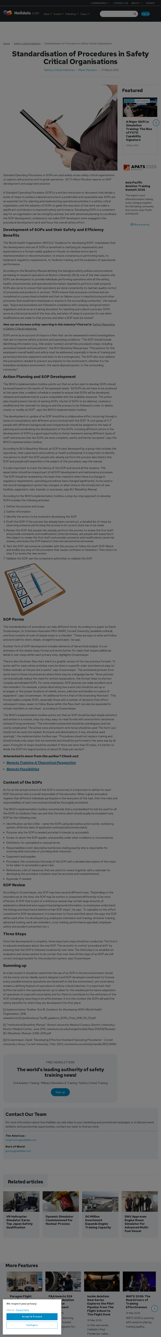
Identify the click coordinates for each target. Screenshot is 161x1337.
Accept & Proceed (32, 1326)
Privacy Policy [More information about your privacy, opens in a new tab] (22, 1319)
